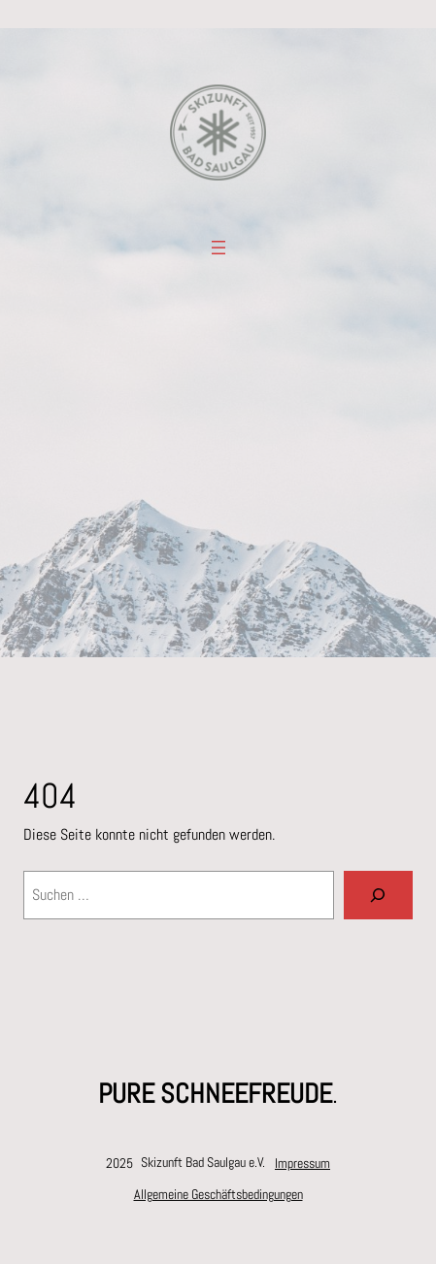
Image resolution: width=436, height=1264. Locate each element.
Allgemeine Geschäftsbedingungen (218, 1194)
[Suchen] (378, 895)
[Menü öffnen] (218, 247)
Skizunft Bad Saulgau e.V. (203, 1162)
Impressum (302, 1163)
